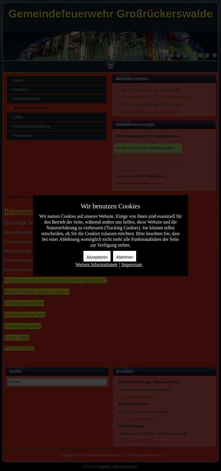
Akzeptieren (97, 257)
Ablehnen (124, 257)
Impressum (131, 264)
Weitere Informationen (96, 264)
